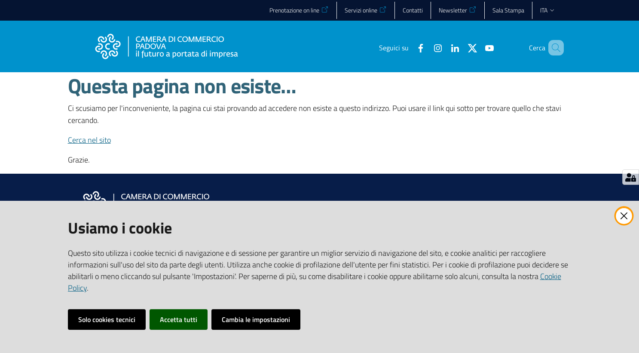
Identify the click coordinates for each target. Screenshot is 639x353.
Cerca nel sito (89, 140)
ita (547, 10)
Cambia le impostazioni (256, 319)
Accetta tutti (178, 319)
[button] (553, 47)
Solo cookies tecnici (106, 319)
